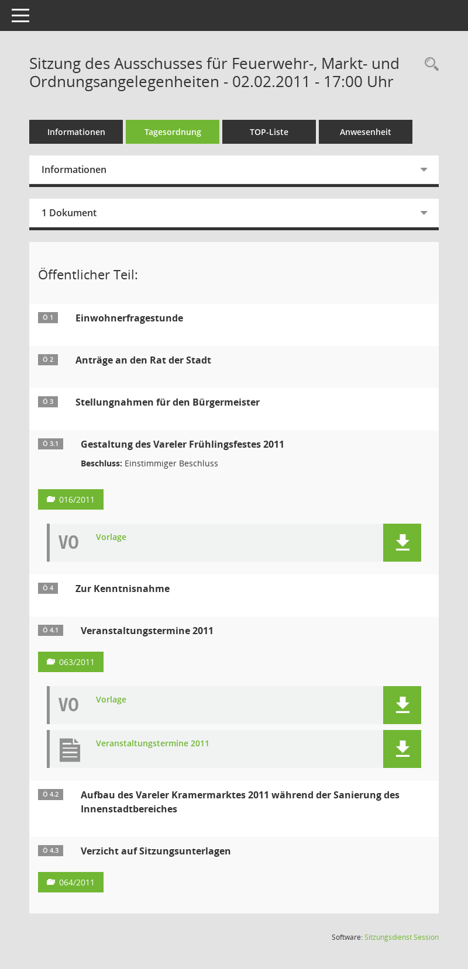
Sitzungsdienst (401, 937)
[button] (402, 543)
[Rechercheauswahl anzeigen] (429, 64)
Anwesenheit (365, 131)
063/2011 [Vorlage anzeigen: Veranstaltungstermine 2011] (77, 661)
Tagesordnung (172, 131)
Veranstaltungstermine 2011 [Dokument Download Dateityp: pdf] (152, 744)
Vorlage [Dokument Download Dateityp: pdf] (111, 537)
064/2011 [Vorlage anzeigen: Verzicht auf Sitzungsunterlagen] (77, 882)
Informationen (76, 131)
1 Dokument (69, 212)
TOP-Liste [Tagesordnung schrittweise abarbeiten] (269, 131)
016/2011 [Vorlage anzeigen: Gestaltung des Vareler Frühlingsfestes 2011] (77, 499)
